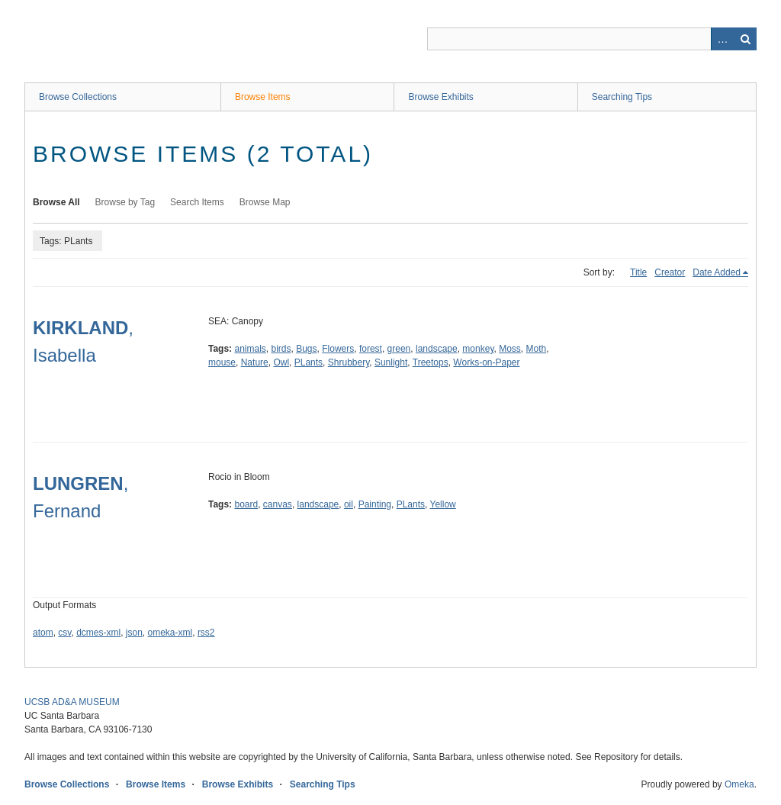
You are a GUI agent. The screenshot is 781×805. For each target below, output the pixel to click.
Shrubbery (348, 362)
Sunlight (390, 362)
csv (64, 632)
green (399, 348)
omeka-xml (170, 632)
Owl (281, 362)
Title (638, 272)
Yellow (442, 504)
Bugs (306, 348)
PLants (308, 362)
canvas (277, 504)
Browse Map (265, 202)
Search (745, 38)
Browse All (56, 202)
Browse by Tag (125, 202)
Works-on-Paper (486, 362)
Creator (669, 272)
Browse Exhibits (440, 97)
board (246, 504)
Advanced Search (722, 38)
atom (43, 632)
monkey (477, 348)
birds (281, 348)
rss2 (206, 632)
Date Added (717, 272)
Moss (510, 348)
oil (348, 504)
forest (370, 348)
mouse (222, 362)
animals (249, 348)
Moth (536, 348)
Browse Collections (78, 97)
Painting (374, 504)
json (134, 632)
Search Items (197, 202)
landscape (437, 348)
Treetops (430, 362)
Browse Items (263, 97)
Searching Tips (622, 97)
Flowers (338, 348)
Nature (254, 362)
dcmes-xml (98, 632)
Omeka (739, 784)
